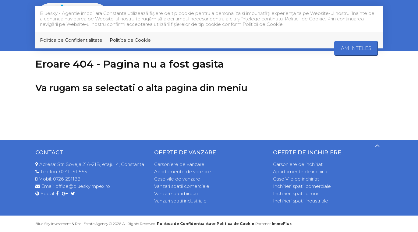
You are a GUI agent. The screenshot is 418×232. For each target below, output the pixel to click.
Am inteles (356, 48)
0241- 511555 (73, 171)
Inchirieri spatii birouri (296, 193)
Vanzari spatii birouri (176, 193)
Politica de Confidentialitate (71, 40)
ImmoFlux (282, 223)
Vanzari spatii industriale (180, 201)
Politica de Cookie (130, 40)
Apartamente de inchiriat (301, 171)
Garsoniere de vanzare (179, 164)
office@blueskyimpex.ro (82, 186)
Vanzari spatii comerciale (181, 186)
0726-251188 (66, 179)
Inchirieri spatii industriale (300, 201)
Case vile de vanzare (177, 179)
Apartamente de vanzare (182, 171)
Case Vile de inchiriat (296, 179)
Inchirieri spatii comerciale (302, 186)
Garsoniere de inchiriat (298, 164)
